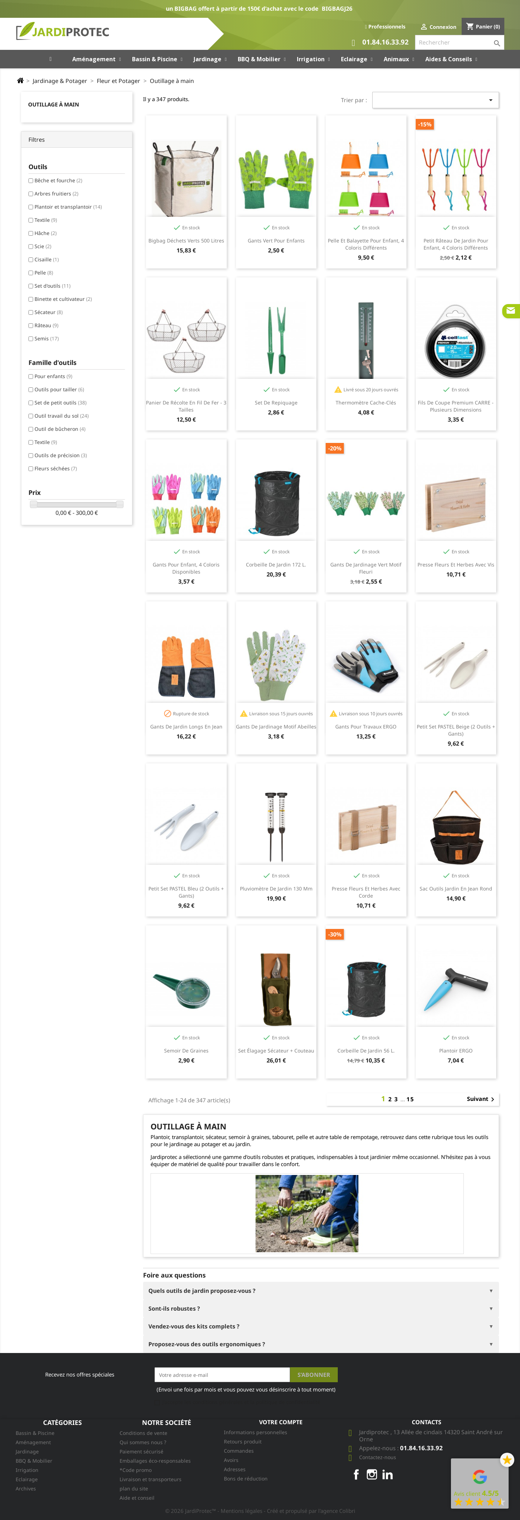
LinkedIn (387, 1474)
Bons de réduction (246, 1478)
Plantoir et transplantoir (68, 206)
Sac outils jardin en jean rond (456, 888)
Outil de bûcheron (60, 428)
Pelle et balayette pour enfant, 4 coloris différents (366, 244)
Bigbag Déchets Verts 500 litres (186, 240)
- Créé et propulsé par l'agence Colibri (309, 1510)
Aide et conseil (137, 1497)
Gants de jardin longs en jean (186, 726)
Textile (46, 219)
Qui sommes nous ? (143, 1442)
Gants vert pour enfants (276, 240)
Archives (26, 1488)
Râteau (46, 325)
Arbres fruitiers (56, 193)
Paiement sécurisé (141, 1451)
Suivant (482, 1099)
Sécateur (49, 312)
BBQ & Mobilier (34, 1460)
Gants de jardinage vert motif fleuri (365, 568)
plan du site (134, 1488)
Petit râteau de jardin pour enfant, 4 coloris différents (456, 244)
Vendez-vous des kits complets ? (194, 1326)
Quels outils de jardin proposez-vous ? (202, 1291)
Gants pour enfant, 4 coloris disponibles (186, 568)
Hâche (46, 233)
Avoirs (231, 1460)
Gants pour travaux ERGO (365, 726)
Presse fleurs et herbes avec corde (366, 892)
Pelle (44, 272)
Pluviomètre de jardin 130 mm (276, 888)
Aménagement (33, 1442)
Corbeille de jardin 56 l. (366, 1050)
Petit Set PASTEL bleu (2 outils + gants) (186, 892)
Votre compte (281, 1422)
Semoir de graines (186, 1050)
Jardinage (27, 1451)
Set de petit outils (60, 402)
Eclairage (27, 1479)
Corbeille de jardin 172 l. (276, 564)
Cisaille (47, 259)
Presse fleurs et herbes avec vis (455, 564)
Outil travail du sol (62, 415)
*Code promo (136, 1470)
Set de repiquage (276, 402)
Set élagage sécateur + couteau (276, 1050)
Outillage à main (53, 104)
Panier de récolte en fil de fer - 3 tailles (186, 406)
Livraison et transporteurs (151, 1479)
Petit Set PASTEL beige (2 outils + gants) (456, 730)
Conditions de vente (143, 1433)
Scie (43, 246)
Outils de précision (61, 455)
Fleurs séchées (56, 468)
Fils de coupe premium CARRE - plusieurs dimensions (456, 406)
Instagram (372, 1474)
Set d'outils (52, 285)
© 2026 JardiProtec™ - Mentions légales (214, 1510)
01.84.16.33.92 (380, 42)
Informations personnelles (255, 1432)
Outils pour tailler (59, 389)
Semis (47, 338)
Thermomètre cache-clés (366, 402)
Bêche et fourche (58, 180)
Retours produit (243, 1441)
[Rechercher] (459, 42)
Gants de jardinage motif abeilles (276, 726)
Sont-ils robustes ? (174, 1308)
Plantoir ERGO (456, 1050)
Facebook (356, 1474)
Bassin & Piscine (35, 1433)
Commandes (239, 1450)
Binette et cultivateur (63, 299)
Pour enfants (53, 376)
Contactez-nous (377, 1457)
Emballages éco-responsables (155, 1460)
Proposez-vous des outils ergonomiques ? (206, 1344)
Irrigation (27, 1470)
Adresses (235, 1469)
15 (410, 1099)
